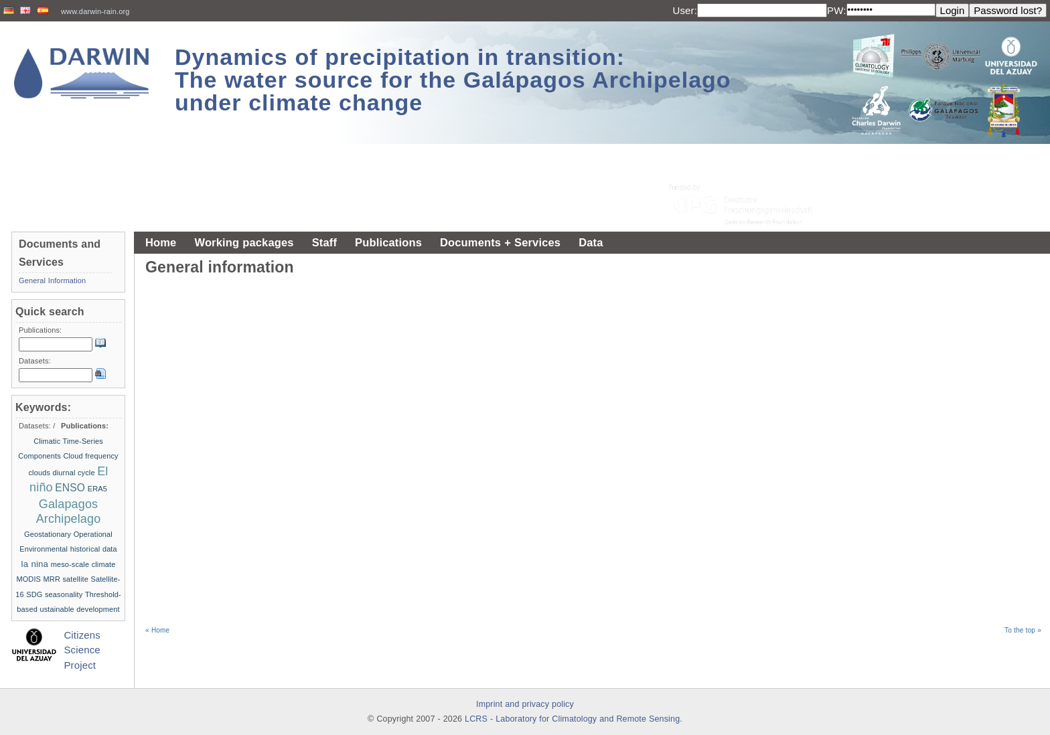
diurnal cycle (74, 473)
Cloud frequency (90, 456)
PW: (836, 10)
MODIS (28, 579)
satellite (75, 579)
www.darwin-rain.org (95, 11)
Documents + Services (500, 242)
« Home (157, 630)
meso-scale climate (83, 564)
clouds (39, 473)
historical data (93, 549)
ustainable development (79, 609)
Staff (324, 242)
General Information (52, 280)
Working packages (243, 242)
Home (160, 242)
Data (591, 242)
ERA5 (97, 489)
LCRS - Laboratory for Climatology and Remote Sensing (572, 719)
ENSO (70, 487)
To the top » (1022, 630)
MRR (52, 579)
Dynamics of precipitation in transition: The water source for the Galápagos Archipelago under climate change (453, 79)
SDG (34, 594)
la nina (35, 564)
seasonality (63, 594)
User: (684, 10)
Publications (388, 242)
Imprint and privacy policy (525, 704)
